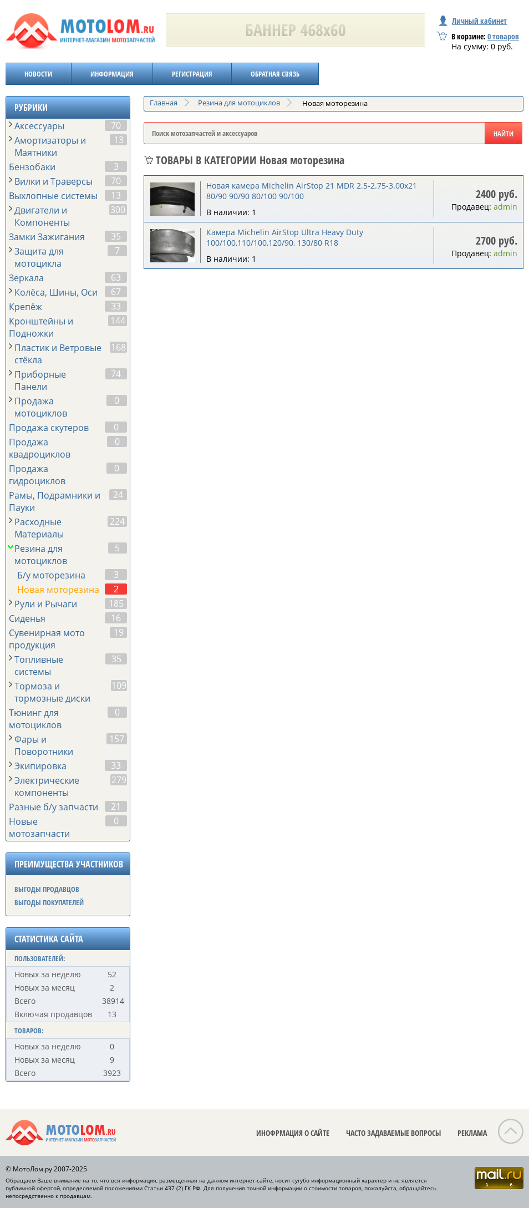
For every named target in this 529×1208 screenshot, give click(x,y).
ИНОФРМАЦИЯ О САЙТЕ (292, 1133)
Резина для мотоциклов (40, 554)
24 (118, 494)
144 (117, 320)
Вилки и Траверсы (53, 181)
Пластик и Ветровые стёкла (57, 354)
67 (116, 291)
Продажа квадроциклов (39, 448)
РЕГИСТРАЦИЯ (192, 74)
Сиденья (27, 618)
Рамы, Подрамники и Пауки (54, 501)
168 (118, 347)
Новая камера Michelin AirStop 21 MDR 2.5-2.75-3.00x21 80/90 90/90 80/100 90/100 (311, 190)
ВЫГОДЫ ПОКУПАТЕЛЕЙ (49, 902)
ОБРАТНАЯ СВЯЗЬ (275, 74)
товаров (503, 36)
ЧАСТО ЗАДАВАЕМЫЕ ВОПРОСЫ (393, 1133)
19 (119, 632)
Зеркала (26, 278)
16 (116, 617)
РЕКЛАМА (472, 1133)
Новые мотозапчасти (39, 827)
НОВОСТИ (38, 74)
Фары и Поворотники (43, 745)
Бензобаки (32, 167)
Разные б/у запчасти (53, 807)
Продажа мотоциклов (40, 407)
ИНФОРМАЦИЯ (112, 74)
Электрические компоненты (46, 786)
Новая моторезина (58, 589)
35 (116, 236)
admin (505, 206)
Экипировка (40, 766)
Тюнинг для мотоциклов (35, 719)
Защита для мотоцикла (39, 257)
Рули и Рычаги (45, 604)
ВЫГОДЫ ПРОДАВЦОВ (46, 889)
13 (119, 139)
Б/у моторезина (51, 575)
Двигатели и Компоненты (42, 216)
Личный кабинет (473, 21)
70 (116, 125)
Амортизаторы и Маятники (50, 146)
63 (116, 277)
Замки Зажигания (47, 237)
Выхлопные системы (53, 196)
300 (117, 209)
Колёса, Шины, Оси (56, 292)
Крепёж (25, 307)
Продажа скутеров (49, 428)
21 (116, 806)
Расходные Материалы (39, 528)
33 (116, 306)
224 (117, 521)
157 (116, 738)
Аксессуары (39, 126)
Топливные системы (38, 665)
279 (118, 779)
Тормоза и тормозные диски (52, 692)
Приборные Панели (40, 380)
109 (118, 685)
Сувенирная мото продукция (47, 639)
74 (116, 373)
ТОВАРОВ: (29, 1031)
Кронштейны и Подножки (41, 327)
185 (116, 603)
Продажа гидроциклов (37, 475)
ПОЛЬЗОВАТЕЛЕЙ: (39, 958)
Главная (163, 103)
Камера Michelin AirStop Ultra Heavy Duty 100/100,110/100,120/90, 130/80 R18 (284, 237)
